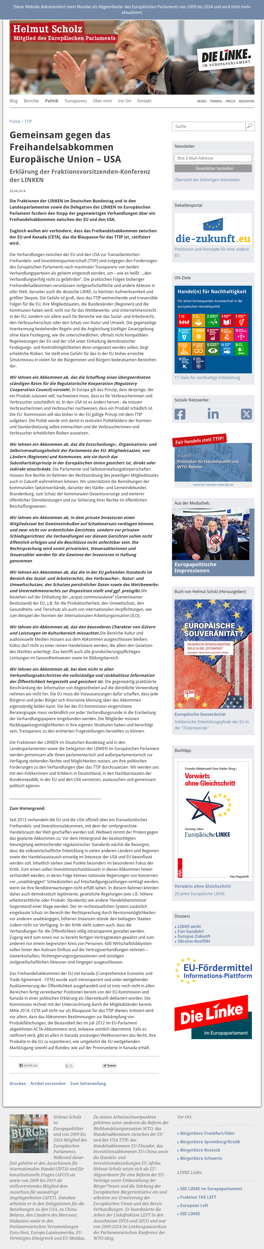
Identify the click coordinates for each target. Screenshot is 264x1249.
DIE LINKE (190, 1213)
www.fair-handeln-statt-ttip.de (213, 485)
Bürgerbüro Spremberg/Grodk (210, 1141)
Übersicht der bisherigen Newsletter (207, 179)
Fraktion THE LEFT (198, 1197)
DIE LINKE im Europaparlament (211, 1188)
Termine (216, 101)
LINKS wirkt (189, 926)
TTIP (28, 121)
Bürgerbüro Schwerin (201, 1158)
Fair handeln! (191, 931)
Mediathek (246, 101)
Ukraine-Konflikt (194, 941)
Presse (230, 101)
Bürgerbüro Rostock (200, 1150)
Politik (15, 121)
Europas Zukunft (194, 936)
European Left (194, 1205)
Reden (202, 101)
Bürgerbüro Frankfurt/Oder (207, 1133)
